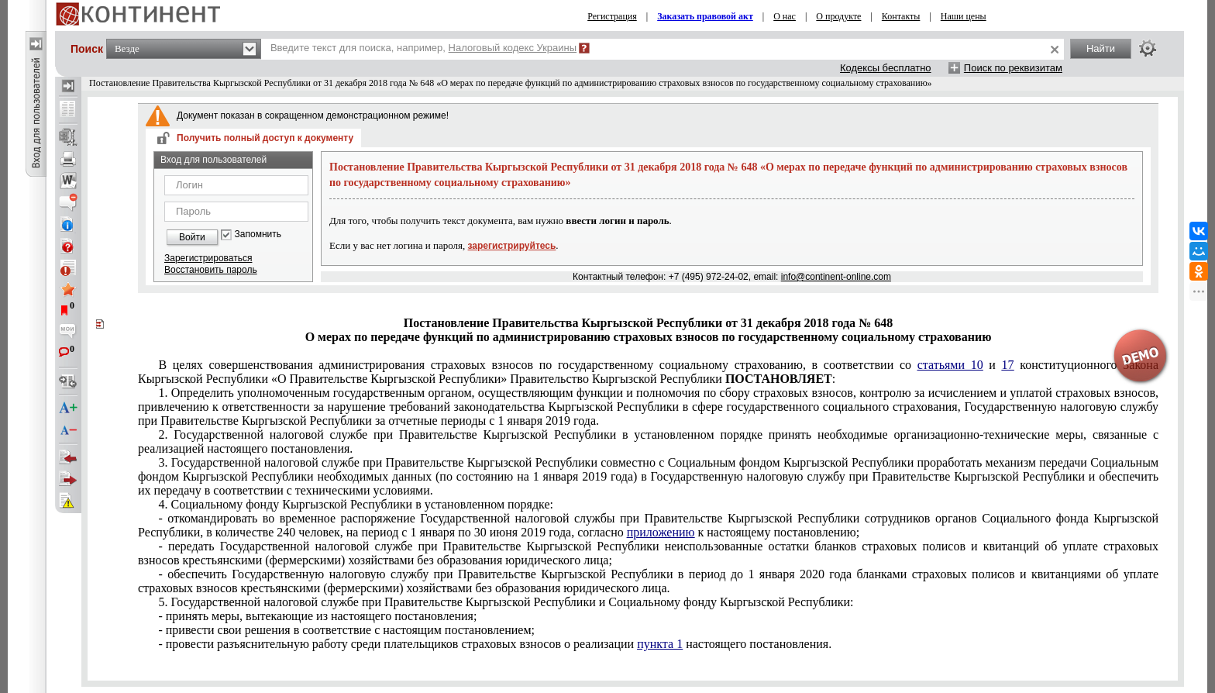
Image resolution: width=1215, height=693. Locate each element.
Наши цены (963, 16)
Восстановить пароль (210, 269)
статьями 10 (950, 364)
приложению (661, 532)
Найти (1100, 48)
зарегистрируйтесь (512, 245)
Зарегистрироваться (208, 258)
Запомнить (258, 234)
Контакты (901, 16)
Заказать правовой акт (705, 16)
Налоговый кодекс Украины (513, 47)
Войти (192, 237)
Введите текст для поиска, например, (423, 47)
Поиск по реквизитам (1013, 68)
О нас (784, 16)
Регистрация (612, 16)
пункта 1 (660, 643)
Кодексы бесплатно (885, 68)
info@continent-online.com (836, 276)
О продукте (838, 16)
